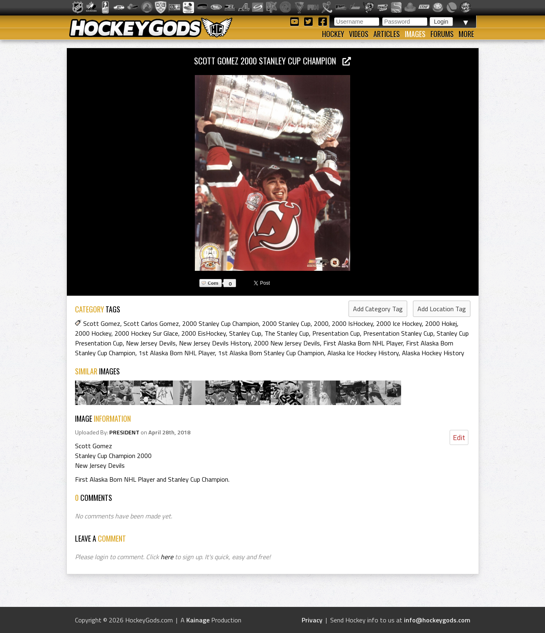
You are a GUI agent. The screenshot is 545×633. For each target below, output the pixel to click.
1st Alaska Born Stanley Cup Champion (271, 353)
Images (415, 34)
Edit (459, 437)
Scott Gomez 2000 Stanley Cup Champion (272, 60)
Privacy (312, 620)
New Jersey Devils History (215, 343)
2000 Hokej (441, 323)
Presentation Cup (336, 333)
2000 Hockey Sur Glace (146, 333)
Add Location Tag (441, 309)
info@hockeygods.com (437, 620)
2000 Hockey (93, 333)
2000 (321, 323)
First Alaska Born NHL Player (363, 343)
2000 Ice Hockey (399, 323)
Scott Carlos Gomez (151, 323)
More (466, 34)
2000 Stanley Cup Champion (220, 323)
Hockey (333, 34)
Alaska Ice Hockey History (363, 353)
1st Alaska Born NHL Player (177, 353)
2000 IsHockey (352, 323)
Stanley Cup (245, 333)
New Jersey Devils (151, 343)
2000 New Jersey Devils (287, 343)
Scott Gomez (101, 323)
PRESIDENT (124, 432)
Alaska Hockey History (433, 353)
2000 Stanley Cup (286, 323)
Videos (358, 34)
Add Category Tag (378, 309)
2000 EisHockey (203, 333)
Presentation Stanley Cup (398, 333)
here (167, 557)
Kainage (198, 620)
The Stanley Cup (287, 333)
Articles (386, 34)
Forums (442, 34)
